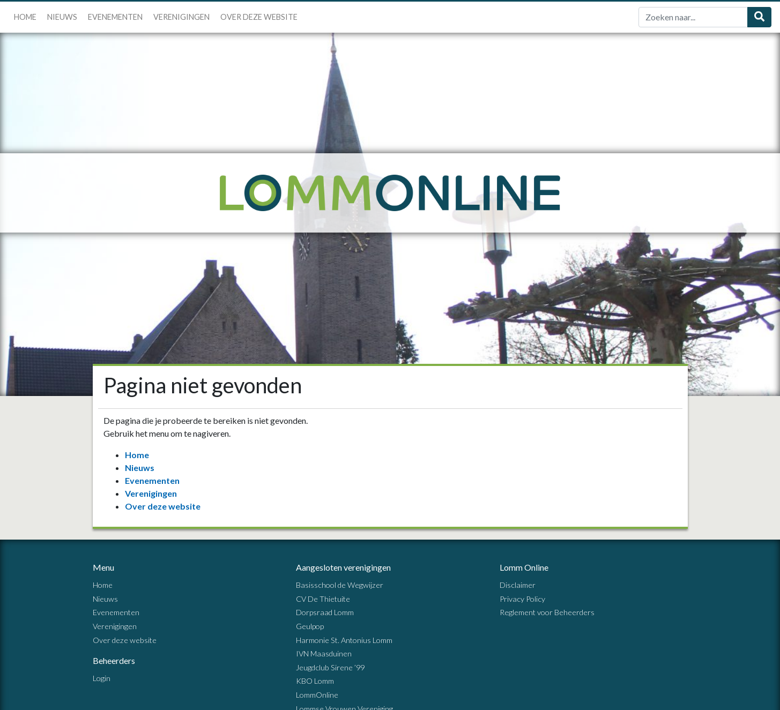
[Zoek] (693, 17)
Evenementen (115, 16)
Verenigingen (181, 16)
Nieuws (62, 16)
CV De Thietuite (323, 598)
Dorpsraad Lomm (325, 612)
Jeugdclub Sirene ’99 (330, 667)
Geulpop (310, 626)
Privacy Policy (522, 598)
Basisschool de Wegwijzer (339, 584)
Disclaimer (518, 584)
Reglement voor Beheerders (547, 612)
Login (101, 678)
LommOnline (317, 694)
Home (25, 16)
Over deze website (259, 16)
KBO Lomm (315, 680)
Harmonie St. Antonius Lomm (344, 640)
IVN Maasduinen (324, 653)
